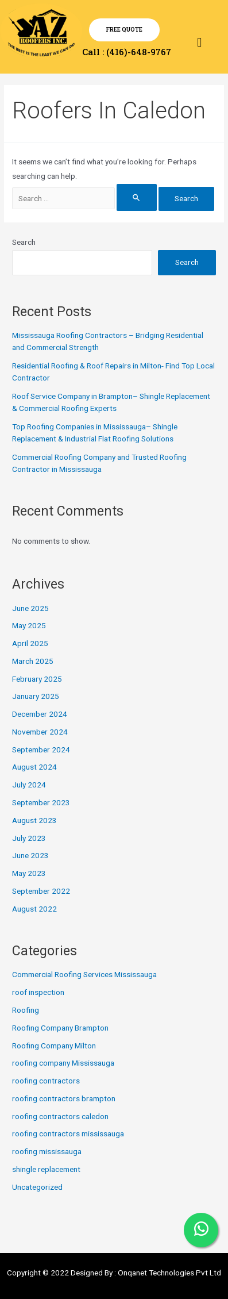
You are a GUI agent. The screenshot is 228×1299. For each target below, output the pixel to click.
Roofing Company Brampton (60, 1027)
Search (24, 242)
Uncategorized (37, 1187)
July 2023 (29, 838)
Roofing (25, 1009)
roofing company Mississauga (63, 1062)
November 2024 (40, 731)
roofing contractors (46, 1080)
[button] (199, 42)
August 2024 (34, 766)
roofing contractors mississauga (68, 1133)
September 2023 (41, 802)
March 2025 (32, 661)
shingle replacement (46, 1169)
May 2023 (29, 873)
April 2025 (30, 643)
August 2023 (34, 820)
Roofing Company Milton (54, 1045)
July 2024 (29, 784)
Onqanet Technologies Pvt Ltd (169, 1272)
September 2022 (41, 891)
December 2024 (39, 713)
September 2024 (41, 749)
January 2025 (35, 696)
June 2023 (30, 855)
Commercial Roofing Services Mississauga (84, 974)
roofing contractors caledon (60, 1116)
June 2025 (30, 608)
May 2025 (29, 625)
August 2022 (34, 908)
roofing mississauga (47, 1151)
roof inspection (38, 992)
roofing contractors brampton (63, 1098)
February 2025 (37, 678)
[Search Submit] (137, 197)
